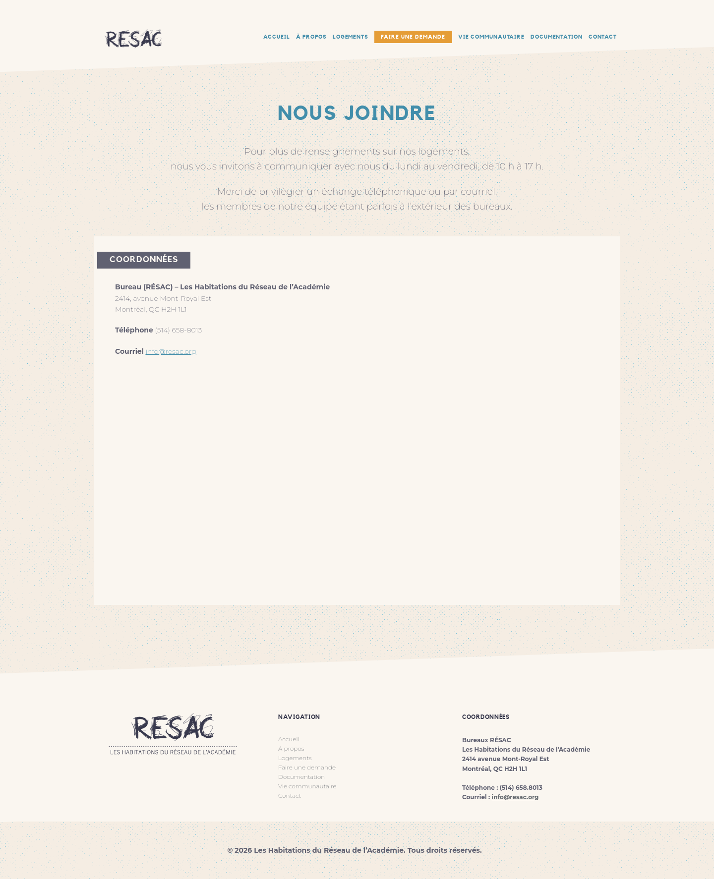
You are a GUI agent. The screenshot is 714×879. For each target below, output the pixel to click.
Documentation (301, 776)
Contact (289, 795)
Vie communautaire (307, 786)
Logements (295, 758)
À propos (291, 748)
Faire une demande (413, 37)
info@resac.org (170, 351)
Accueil (288, 739)
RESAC (134, 15)
